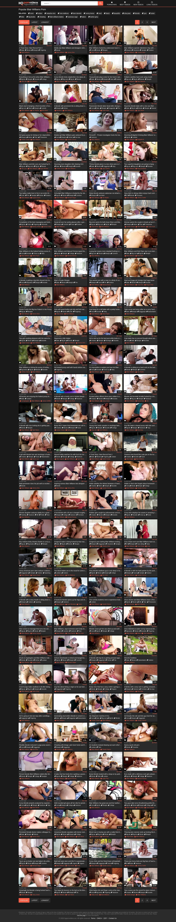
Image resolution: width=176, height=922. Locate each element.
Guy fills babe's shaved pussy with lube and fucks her (140, 425)
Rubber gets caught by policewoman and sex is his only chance (105, 513)
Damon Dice (36, 314)
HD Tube (119, 45)
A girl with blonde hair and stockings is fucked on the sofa (35, 454)
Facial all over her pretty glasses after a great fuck (70, 222)
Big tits (23, 79)
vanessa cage (72, 17)
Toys (148, 428)
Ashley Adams (25, 372)
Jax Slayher (35, 110)
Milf (37, 515)
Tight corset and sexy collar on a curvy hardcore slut (140, 309)
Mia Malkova (71, 575)
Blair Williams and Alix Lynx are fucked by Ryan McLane (35, 164)
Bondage (108, 340)
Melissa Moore (106, 285)
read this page (81, 915)
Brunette (37, 79)
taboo (84, 17)
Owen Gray (35, 691)
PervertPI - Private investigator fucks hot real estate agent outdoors (105, 135)
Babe (22, 50)
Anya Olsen (94, 226)
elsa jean (127, 13)
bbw (22, 17)
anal (100, 13)
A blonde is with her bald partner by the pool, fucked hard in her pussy (140, 571)
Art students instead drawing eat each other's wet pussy (105, 745)
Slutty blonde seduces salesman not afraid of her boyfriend (105, 193)
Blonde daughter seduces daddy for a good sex (35, 513)
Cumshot (78, 195)
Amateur (93, 340)
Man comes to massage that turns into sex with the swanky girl (35, 629)
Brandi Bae (140, 401)
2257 (105, 918)
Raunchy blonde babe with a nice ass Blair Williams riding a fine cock (140, 106)
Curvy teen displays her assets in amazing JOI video (140, 513)
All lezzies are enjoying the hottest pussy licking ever (35, 396)
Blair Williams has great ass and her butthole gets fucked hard (105, 803)
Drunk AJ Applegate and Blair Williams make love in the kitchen (35, 658)
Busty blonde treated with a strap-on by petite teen (105, 774)
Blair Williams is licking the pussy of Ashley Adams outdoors (35, 367)
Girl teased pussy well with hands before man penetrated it (70, 367)
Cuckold (43, 108)
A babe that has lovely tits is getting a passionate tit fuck (70, 774)
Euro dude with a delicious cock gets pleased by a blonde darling (140, 774)
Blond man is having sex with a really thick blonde (105, 832)
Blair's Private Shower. (62, 280)
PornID (155, 307)
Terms (93, 918)
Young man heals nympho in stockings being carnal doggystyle (105, 425)
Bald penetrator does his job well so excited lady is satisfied (35, 483)
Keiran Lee (35, 459)
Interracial (44, 224)
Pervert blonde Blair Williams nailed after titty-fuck (35, 774)
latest (34, 22)
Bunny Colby (47, 226)
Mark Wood (35, 807)
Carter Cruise (106, 459)
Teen (36, 137)
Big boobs (24, 369)
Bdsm (128, 311)
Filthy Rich (140, 807)
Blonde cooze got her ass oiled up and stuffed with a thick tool (105, 629)
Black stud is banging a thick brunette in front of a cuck (35, 106)
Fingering (43, 50)
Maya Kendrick (141, 168)
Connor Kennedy (72, 81)
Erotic (23, 195)
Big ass (58, 79)
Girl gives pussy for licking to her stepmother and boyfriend (35, 135)
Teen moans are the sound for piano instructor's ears (140, 890)
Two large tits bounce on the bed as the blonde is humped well (70, 890)
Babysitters (29, 282)
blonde (137, 13)
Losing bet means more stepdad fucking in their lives (105, 251)
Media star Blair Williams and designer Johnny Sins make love (70, 48)
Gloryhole (136, 50)
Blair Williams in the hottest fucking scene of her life (35, 251)
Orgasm (114, 689)
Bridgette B (140, 139)
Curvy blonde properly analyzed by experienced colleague (35, 803)
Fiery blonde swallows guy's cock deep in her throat (105, 571)
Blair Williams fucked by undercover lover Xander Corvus (105, 48)
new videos (138, 3)
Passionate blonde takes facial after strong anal (105, 106)
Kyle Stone (80, 459)
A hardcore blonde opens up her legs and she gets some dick (70, 600)
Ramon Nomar (36, 633)
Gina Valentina (147, 633)
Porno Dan (105, 836)
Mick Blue (45, 110)
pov (145, 13)
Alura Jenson (60, 343)
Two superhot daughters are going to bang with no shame (140, 164)
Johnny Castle (141, 197)
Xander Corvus (106, 52)
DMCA (99, 918)
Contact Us (113, 918)
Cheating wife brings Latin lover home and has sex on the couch (70, 745)
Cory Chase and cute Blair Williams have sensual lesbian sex (140, 542)
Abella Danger (130, 895)
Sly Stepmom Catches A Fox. (99, 716)
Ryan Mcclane (71, 604)
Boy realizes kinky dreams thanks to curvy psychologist (35, 542)
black (108, 13)
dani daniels (77, 13)
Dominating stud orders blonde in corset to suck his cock (70, 716)
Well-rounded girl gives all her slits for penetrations (70, 803)
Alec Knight (129, 459)
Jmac (148, 546)
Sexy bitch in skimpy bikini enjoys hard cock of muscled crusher (140, 193)
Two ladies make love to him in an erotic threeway (35, 193)
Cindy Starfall (71, 633)
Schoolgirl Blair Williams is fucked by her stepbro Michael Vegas (70, 193)
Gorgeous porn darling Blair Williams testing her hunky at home (105, 542)
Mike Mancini (141, 81)
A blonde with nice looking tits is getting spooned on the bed (35, 425)
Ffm (28, 195)
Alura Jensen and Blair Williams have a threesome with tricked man (140, 600)
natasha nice (50, 13)
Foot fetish (101, 195)
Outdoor (151, 50)
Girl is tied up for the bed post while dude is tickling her (105, 338)
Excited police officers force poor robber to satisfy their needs (105, 396)
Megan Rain (149, 285)
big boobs (31, 17)
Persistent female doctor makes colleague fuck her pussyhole (35, 832)
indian (40, 13)
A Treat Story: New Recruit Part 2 (100, 454)
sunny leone (90, 13)
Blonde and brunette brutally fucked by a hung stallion (140, 396)
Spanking (47, 573)
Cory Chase (140, 546)
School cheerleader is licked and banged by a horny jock (70, 658)
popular (24, 22)
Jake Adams (106, 168)
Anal (92, 50)
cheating (42, 17)
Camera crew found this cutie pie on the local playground (140, 454)
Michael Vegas (71, 197)
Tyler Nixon (140, 110)
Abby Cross (59, 314)
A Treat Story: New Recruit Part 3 (30, 48)
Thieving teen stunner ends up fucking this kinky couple (140, 832)
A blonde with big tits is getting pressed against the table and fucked (105, 658)
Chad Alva (140, 285)
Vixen (80, 604)
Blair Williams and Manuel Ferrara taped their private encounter (70, 251)
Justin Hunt (105, 110)
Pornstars (139, 195)
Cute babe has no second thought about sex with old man (140, 338)
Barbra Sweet (71, 430)
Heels (112, 79)
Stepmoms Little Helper (62, 338)
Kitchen (65, 108)
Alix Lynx (24, 168)
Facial (73, 224)
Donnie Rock (71, 401)
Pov (119, 108)
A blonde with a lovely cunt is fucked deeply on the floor (70, 396)
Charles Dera (141, 52)
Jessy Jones (106, 401)
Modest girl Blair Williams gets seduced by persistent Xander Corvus (70, 135)
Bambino (59, 110)
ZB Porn (84, 75)
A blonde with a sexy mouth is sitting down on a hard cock (35, 600)
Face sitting (140, 544)
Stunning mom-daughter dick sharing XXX (69, 164)
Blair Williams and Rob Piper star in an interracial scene (140, 251)
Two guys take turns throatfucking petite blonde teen (140, 803)
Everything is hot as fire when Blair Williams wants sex (35, 77)
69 (127, 195)
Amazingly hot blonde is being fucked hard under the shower (35, 890)
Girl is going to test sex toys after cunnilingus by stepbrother (35, 716)
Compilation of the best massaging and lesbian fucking (35, 222)
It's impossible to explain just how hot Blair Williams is (105, 367)
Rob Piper (140, 255)
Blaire (139, 633)
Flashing (23, 515)
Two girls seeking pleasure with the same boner (35, 338)
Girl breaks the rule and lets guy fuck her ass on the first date (140, 716)
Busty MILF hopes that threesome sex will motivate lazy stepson (70, 425)
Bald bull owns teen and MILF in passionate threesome (70, 861)
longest (45, 22)
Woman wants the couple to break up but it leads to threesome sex (140, 222)
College (44, 79)
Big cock (65, 79)
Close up (36, 253)
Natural (154, 108)
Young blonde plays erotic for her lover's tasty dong (105, 77)
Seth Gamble (106, 81)
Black (30, 108)
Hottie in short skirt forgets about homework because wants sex (140, 483)
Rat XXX (49, 45)
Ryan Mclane (44, 168)
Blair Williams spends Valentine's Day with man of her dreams (140, 48)
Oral (80, 631)
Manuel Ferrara (71, 255)
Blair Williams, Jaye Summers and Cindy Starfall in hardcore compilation (70, 629)
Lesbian (135, 137)
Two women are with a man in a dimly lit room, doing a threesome (105, 280)
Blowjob (35, 50)
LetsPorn (119, 75)
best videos (125, 3)
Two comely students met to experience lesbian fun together (105, 600)
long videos (152, 3)
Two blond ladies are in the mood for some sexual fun (70, 571)
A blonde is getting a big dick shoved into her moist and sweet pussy (35, 280)
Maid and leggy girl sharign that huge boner (139, 280)
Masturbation (152, 311)
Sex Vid (84, 45)
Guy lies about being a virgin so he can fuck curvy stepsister (70, 687)
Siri (147, 401)
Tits (115, 660)
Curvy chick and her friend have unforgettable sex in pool (105, 861)
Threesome (43, 137)
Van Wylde (105, 197)
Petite (42, 515)
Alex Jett (24, 81)
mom (32, 13)
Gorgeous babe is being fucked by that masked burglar (70, 542)
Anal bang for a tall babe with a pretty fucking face (105, 309)
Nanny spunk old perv (131, 745)
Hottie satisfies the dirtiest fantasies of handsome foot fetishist (105, 483)
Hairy (113, 166)
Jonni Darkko (150, 807)
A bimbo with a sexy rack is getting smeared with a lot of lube (140, 687)
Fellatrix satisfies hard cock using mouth (138, 77)
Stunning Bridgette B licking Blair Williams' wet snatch (140, 135)
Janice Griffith (46, 401)
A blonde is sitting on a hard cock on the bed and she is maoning (140, 367)
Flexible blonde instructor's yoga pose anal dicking (35, 745)
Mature (30, 137)
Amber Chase (25, 139)
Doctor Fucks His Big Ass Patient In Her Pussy (35, 309)
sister (153, 13)
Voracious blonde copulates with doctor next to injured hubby (70, 832)
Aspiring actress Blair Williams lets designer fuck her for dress (70, 483)
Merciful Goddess (130, 658)
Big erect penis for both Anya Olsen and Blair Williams (105, 222)
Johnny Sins (71, 52)
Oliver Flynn (35, 255)
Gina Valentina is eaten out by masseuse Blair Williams (140, 629)
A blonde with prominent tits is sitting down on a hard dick (70, 106)
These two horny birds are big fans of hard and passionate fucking (140, 861)
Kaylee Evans (36, 197)
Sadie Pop (105, 778)
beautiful (117, 13)
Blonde (29, 50)
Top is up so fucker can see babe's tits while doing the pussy (35, 861)
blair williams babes (56, 17)
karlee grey (94, 17)
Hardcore (94, 137)
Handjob (143, 50)
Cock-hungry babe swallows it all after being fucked (35, 687)
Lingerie (74, 863)
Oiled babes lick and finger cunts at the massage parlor (105, 890)
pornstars (112, 3)
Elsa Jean (81, 633)
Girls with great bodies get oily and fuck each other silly (70, 309)
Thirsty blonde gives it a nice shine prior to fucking (105, 164)
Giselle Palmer (106, 604)
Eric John (105, 575)
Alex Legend (60, 459)
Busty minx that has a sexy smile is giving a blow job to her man (105, 687)
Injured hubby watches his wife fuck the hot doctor (70, 454)
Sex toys (77, 137)
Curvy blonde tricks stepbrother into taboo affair (70, 77)
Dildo (99, 776)
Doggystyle (112, 108)
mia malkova (64, 13)
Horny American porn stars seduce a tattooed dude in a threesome (35, 571)
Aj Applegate (25, 401)
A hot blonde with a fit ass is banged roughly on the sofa (70, 513)
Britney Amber (36, 226)
